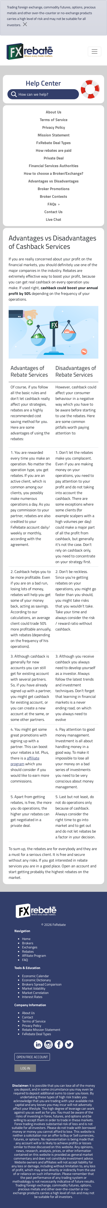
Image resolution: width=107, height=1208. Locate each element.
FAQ (25, 959)
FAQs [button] (52, 204)
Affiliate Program (34, 955)
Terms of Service (53, 120)
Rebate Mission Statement (41, 1029)
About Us (53, 112)
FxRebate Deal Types (53, 143)
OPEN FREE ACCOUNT (32, 1056)
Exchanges (29, 947)
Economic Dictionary (36, 979)
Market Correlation (35, 992)
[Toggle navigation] (94, 51)
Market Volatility (33, 988)
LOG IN (25, 1068)
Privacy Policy (53, 127)
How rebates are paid (53, 150)
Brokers (27, 942)
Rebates (28, 951)
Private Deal (54, 158)
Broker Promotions (54, 189)
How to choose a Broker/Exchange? (53, 173)
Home (26, 938)
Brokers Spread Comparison (42, 984)
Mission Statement (54, 135)
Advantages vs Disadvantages (53, 181)
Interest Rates (32, 996)
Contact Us (53, 212)
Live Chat (53, 219)
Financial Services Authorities (53, 166)
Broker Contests (53, 196)
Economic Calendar (35, 975)
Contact (27, 1017)
